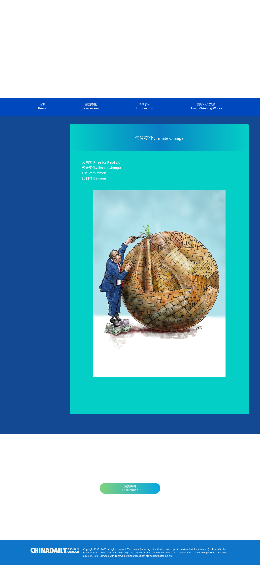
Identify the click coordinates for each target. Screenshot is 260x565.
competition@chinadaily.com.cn (130, 527)
